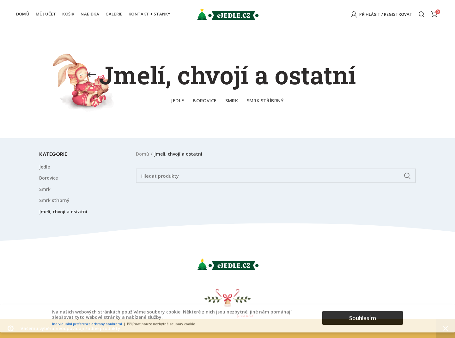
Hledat (407, 176)
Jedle (44, 167)
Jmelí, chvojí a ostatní (63, 212)
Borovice (48, 178)
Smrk (45, 189)
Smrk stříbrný (54, 200)
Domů (142, 154)
